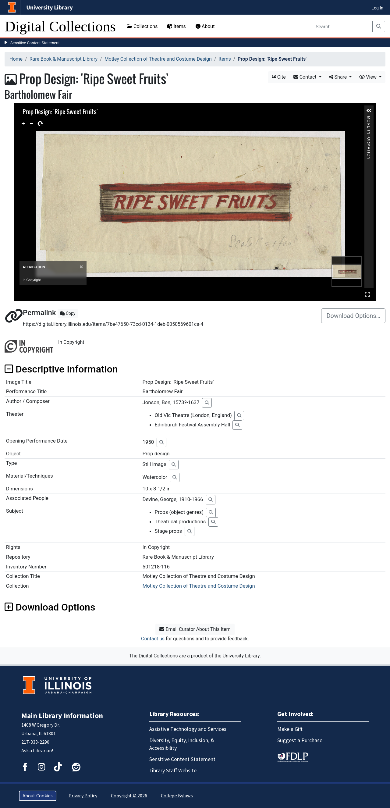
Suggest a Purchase (299, 740)
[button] (369, 111)
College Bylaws (177, 795)
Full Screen (367, 294)
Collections (142, 26)
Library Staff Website (173, 770)
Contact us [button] (153, 639)
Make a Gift (290, 729)
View (368, 77)
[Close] (81, 266)
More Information (369, 118)
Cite (279, 77)
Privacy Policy (83, 795)
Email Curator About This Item (194, 629)
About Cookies (38, 795)
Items (176, 26)
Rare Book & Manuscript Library (64, 59)
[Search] (342, 26)
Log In (377, 7)
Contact (305, 77)
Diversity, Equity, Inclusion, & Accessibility (181, 744)
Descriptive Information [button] (61, 369)
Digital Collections (60, 26)
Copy (67, 313)
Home (16, 59)
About (205, 26)
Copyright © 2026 (129, 795)
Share (338, 77)
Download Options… (353, 315)
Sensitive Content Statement (35, 43)
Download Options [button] (50, 607)
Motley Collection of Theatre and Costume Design (158, 59)
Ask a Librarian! (37, 750)
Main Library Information (62, 715)
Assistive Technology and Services (187, 729)
